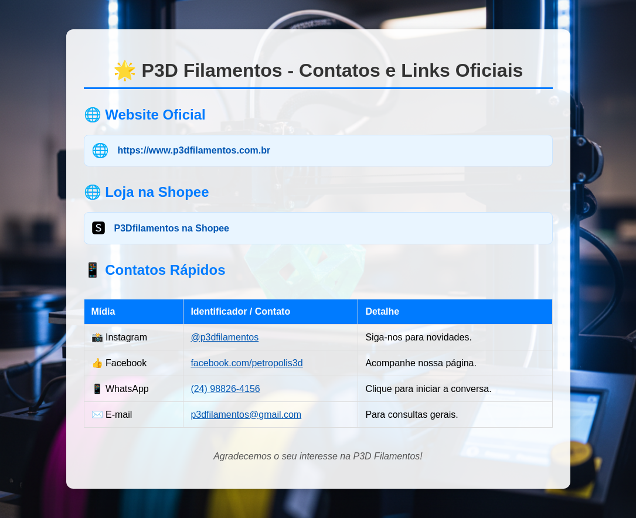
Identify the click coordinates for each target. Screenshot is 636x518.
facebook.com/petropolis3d (246, 363)
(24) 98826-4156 (225, 389)
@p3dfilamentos (225, 337)
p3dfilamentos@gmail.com (246, 415)
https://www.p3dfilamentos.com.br (194, 150)
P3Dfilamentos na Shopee (172, 228)
